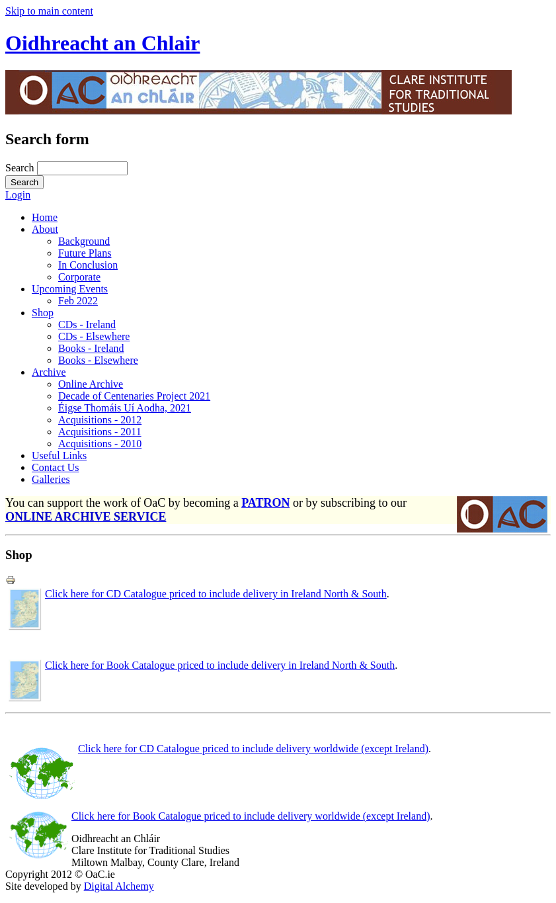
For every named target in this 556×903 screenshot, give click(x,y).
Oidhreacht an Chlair (102, 43)
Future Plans (84, 253)
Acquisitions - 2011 (99, 431)
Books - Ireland (91, 348)
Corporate (79, 276)
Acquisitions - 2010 (99, 443)
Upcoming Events (70, 288)
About (45, 229)
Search (21, 167)
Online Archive (90, 384)
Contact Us (55, 467)
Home (45, 217)
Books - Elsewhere (98, 360)
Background (84, 241)
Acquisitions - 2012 (99, 419)
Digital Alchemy (119, 886)
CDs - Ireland (87, 324)
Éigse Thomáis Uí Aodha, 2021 (124, 407)
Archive (49, 372)
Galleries (51, 479)
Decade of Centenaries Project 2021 (134, 396)
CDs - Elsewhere (94, 336)
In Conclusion (88, 265)
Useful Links (59, 455)
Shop (43, 312)
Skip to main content (49, 11)
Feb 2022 (78, 300)
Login (17, 194)
